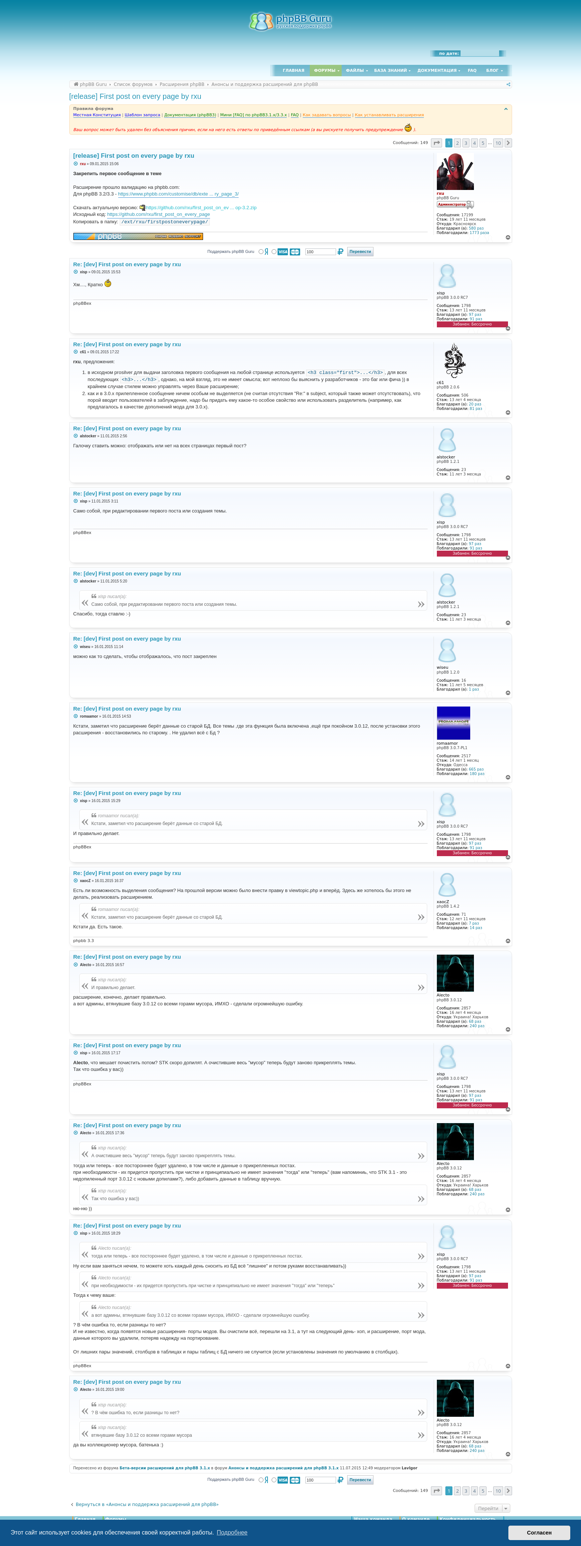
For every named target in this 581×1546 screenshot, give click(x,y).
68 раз (475, 1021)
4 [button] (474, 143)
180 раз (477, 774)
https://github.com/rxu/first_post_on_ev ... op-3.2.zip (201, 207)
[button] (436, 142)
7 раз (474, 923)
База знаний (390, 70)
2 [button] (457, 143)
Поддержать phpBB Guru (231, 251)
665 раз (476, 769)
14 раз (476, 928)
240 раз (477, 1026)
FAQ (472, 70)
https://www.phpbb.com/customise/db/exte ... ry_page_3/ (178, 194)
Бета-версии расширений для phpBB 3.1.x (165, 1468)
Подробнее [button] (232, 1532)
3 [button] (466, 143)
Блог (492, 70)
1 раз (474, 689)
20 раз (475, 404)
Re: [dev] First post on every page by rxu (127, 264)
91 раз (476, 319)
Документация (436, 70)
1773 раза (479, 233)
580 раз (476, 228)
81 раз (476, 409)
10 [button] (498, 143)
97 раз (475, 315)
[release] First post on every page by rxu (135, 96)
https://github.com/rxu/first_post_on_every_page (158, 214)
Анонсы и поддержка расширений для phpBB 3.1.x (284, 1468)
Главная (293, 70)
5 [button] (483, 143)
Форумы (325, 70)
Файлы (355, 70)
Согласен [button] (539, 1533)
